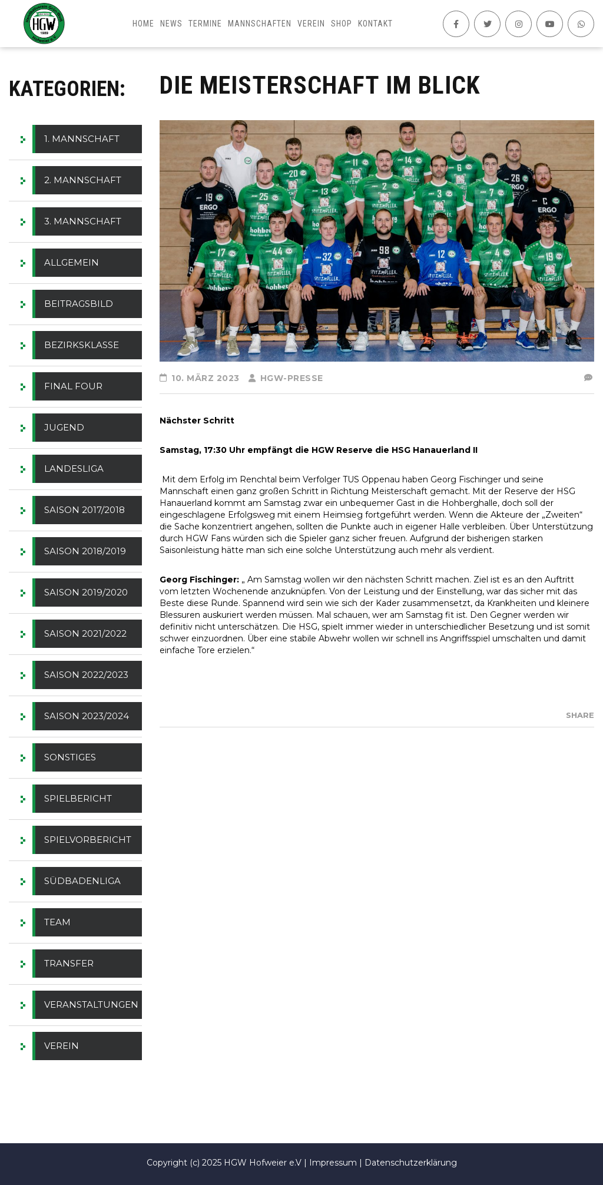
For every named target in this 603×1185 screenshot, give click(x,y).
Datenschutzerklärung (411, 1162)
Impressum (333, 1162)
